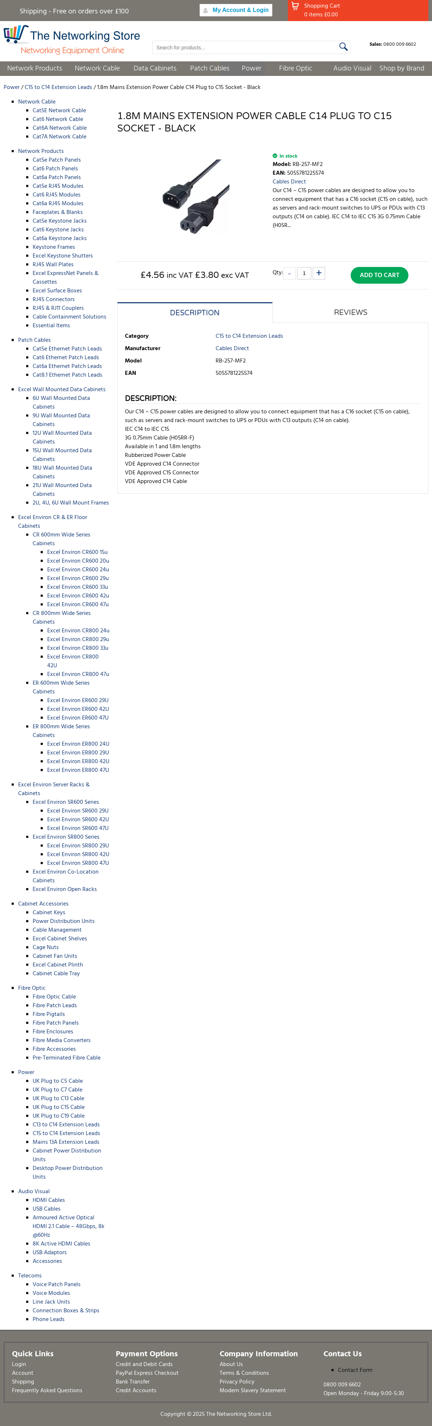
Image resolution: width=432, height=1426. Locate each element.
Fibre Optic (295, 68)
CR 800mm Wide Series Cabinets (62, 618)
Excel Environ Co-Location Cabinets (66, 876)
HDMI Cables (49, 1200)
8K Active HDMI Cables (61, 1244)
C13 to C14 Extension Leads (66, 1125)
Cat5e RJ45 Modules (58, 186)
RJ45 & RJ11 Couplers (58, 308)
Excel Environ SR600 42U (78, 820)
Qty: (278, 272)
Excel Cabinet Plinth (58, 965)
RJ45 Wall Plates (53, 265)
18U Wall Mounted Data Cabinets (62, 472)
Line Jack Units (51, 1302)
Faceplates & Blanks (58, 212)
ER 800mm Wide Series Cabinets (61, 731)
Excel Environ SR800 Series (66, 837)
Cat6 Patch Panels (55, 169)
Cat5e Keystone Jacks (60, 221)
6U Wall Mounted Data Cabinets (61, 403)
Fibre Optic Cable (54, 997)
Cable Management (57, 930)
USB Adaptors (50, 1252)
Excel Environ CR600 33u (77, 587)
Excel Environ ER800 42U (78, 761)
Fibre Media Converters (62, 1040)
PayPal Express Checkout (147, 1373)
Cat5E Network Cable (59, 111)
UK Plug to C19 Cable (59, 1116)
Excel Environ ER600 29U (78, 700)
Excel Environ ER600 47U (78, 718)
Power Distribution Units (64, 921)
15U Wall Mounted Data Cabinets (62, 455)
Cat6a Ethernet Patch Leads (67, 366)
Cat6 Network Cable (58, 119)
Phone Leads (49, 1319)
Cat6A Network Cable (60, 128)
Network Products (34, 68)
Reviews (350, 312)
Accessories (47, 1261)
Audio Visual (352, 68)
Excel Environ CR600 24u (78, 570)
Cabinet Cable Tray (56, 974)
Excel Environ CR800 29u (78, 639)
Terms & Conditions (244, 1373)
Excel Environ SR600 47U (78, 828)
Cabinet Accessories (43, 904)
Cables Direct (289, 182)
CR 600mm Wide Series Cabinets (61, 539)
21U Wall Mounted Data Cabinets (62, 490)
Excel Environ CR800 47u (78, 674)
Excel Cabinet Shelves (60, 939)
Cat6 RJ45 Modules (57, 195)
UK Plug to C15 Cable (59, 1107)
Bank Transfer (133, 1382)
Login (19, 1364)
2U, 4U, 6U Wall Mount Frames (71, 503)
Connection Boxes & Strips (66, 1311)
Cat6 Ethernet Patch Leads (66, 357)
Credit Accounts (136, 1390)
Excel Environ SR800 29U (78, 846)
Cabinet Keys (49, 912)
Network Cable (97, 68)
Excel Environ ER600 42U (78, 709)
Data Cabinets (155, 68)
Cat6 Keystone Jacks (58, 230)
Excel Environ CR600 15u (77, 552)
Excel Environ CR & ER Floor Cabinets (52, 522)
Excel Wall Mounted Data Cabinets (62, 389)
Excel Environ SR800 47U (78, 863)
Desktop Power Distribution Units (68, 1173)
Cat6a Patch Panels (57, 177)
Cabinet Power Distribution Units (67, 1155)
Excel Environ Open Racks (65, 889)
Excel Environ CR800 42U (73, 661)
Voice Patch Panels (57, 1284)
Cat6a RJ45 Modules (58, 203)
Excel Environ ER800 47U (78, 770)
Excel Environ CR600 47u (78, 604)
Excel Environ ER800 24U (78, 744)
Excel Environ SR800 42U (78, 854)
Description (195, 313)
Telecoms (30, 1276)
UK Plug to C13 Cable (58, 1098)
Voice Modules (51, 1293)
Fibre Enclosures (53, 1032)
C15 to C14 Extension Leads (66, 1133)
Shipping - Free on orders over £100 (74, 11)
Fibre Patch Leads (55, 1005)
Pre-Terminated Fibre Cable (67, 1058)
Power (251, 68)
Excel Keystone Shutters (63, 256)
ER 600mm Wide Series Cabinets (61, 687)
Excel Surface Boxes (57, 291)
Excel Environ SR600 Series (66, 802)
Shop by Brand (401, 68)
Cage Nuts (46, 947)
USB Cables (47, 1209)
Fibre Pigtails (49, 1014)
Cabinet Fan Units (55, 956)
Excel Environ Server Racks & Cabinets (54, 789)
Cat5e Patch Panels (57, 160)
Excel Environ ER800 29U (78, 753)
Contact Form (355, 1370)
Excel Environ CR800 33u (78, 648)
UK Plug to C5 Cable (58, 1081)
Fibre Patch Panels (56, 1023)
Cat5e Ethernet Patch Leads (67, 349)
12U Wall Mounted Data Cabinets (62, 438)
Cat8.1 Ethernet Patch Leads (67, 375)
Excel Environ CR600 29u (78, 578)
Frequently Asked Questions (47, 1390)
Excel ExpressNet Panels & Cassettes (65, 278)
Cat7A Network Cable (59, 137)
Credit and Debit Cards (144, 1364)
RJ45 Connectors (54, 299)
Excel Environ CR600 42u (78, 596)
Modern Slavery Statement (253, 1390)
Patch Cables (209, 68)
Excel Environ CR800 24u (78, 631)
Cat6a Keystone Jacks (60, 238)
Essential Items (51, 326)
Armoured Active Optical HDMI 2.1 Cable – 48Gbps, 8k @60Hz (69, 1226)
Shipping (23, 1382)
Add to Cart (379, 275)
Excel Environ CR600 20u (78, 561)
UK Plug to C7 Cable (57, 1090)
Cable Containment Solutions (69, 317)
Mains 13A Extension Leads (66, 1142)
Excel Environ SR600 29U (78, 811)
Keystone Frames (54, 247)
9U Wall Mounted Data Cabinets (61, 420)
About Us (231, 1364)
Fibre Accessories (54, 1049)
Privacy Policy (237, 1382)
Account (22, 1373)
